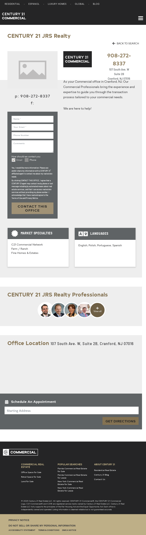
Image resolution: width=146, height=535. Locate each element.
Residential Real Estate (105, 470)
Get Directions (121, 421)
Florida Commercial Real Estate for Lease (72, 476)
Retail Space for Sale (31, 476)
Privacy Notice (19, 520)
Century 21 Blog (101, 474)
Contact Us (99, 479)
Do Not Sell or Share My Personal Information (42, 525)
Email (19, 160)
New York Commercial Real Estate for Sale (70, 483)
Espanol (34, 4)
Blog (96, 4)
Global (80, 4)
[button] (72, 402)
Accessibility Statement (22, 530)
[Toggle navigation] (140, 16)
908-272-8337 (35, 95)
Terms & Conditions (48, 530)
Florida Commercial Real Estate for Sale (72, 470)
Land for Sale (27, 481)
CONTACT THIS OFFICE (32, 208)
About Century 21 (104, 464)
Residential (12, 4)
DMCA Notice (69, 530)
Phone (33, 160)
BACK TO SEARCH (125, 43)
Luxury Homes (57, 4)
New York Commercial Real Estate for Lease (70, 489)
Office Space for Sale (31, 472)
